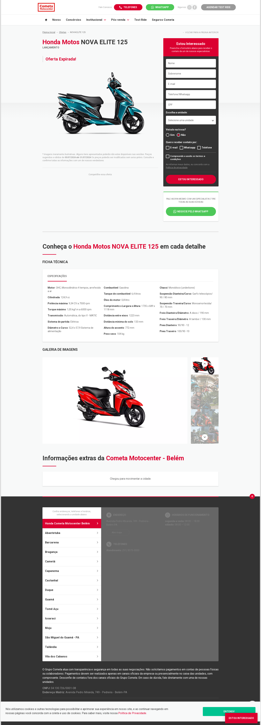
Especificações (57, 276)
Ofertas (62, 32)
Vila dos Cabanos (72, 656)
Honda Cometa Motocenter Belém (72, 523)
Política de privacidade (176, 167)
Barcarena (72, 542)
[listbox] (191, 120)
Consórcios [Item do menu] (73, 19)
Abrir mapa (117, 532)
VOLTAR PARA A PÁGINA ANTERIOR (202, 32)
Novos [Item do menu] (56, 19)
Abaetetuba (72, 533)
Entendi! (229, 711)
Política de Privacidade (132, 713)
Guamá (72, 599)
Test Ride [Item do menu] (140, 19)
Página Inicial (48, 32)
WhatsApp (162, 7)
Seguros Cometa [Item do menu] (163, 19)
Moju (72, 628)
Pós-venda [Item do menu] (120, 19)
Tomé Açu (72, 609)
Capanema (72, 571)
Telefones (130, 7)
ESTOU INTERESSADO (191, 179)
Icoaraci (72, 618)
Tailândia (72, 647)
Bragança (72, 552)
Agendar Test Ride (218, 7)
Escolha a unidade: (176, 112)
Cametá (72, 561)
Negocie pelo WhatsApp (192, 211)
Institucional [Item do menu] (96, 19)
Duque (72, 590)
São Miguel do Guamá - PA (72, 637)
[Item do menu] (46, 20)
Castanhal (72, 580)
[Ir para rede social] (189, 7)
